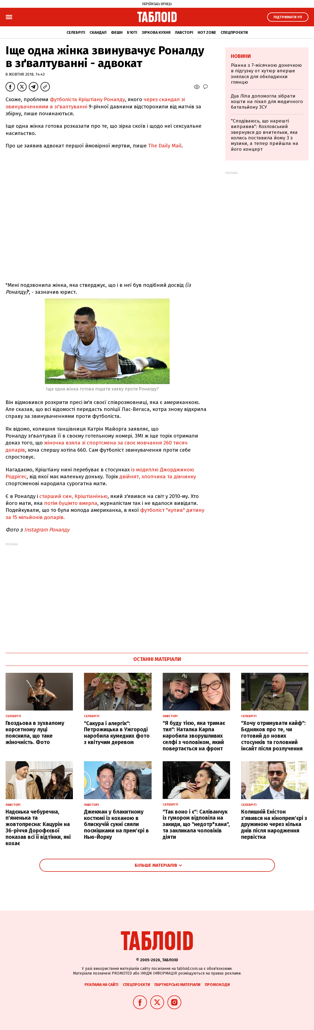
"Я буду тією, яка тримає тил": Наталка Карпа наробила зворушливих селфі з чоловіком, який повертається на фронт (194, 736)
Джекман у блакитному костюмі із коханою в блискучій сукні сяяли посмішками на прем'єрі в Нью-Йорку (116, 824)
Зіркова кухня (156, 32)
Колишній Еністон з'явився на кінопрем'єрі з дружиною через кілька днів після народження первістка (274, 824)
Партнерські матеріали (177, 984)
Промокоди (217, 984)
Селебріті (76, 32)
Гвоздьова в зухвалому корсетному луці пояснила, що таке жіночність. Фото (35, 732)
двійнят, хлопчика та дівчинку (157, 476)
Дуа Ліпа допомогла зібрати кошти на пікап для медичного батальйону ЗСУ (267, 101)
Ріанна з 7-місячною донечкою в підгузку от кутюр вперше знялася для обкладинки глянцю (266, 73)
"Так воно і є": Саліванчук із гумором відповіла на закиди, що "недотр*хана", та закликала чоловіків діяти (196, 824)
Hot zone (207, 32)
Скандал (98, 32)
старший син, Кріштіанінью (73, 496)
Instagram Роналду (47, 529)
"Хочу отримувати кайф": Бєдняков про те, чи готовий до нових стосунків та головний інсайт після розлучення (273, 736)
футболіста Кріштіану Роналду (87, 99)
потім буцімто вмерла (70, 503)
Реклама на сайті (101, 984)
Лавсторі (184, 32)
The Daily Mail (165, 145)
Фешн (116, 32)
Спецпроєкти (234, 32)
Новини (241, 56)
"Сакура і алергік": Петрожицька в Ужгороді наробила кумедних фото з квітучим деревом (117, 732)
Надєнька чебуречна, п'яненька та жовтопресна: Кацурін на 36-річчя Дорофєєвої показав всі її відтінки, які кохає (38, 828)
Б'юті (132, 32)
